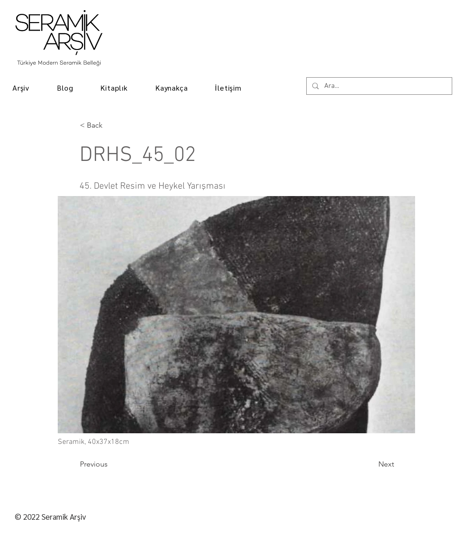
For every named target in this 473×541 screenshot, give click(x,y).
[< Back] (110, 125)
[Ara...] (378, 86)
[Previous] (110, 464)
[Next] (371, 464)
